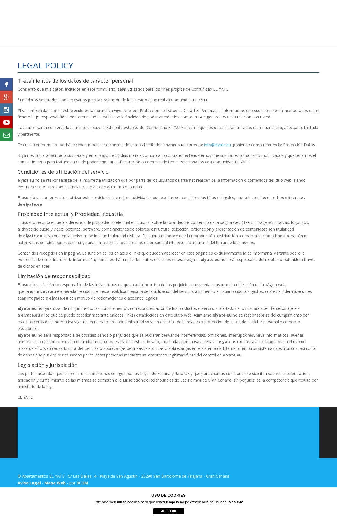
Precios (195, 21)
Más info (236, 502)
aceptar (168, 511)
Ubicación (218, 21)
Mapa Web (55, 482)
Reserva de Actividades (298, 21)
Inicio (143, 21)
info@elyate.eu (217, 144)
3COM (82, 482)
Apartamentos (168, 21)
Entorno (259, 21)
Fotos (239, 21)
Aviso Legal (29, 482)
